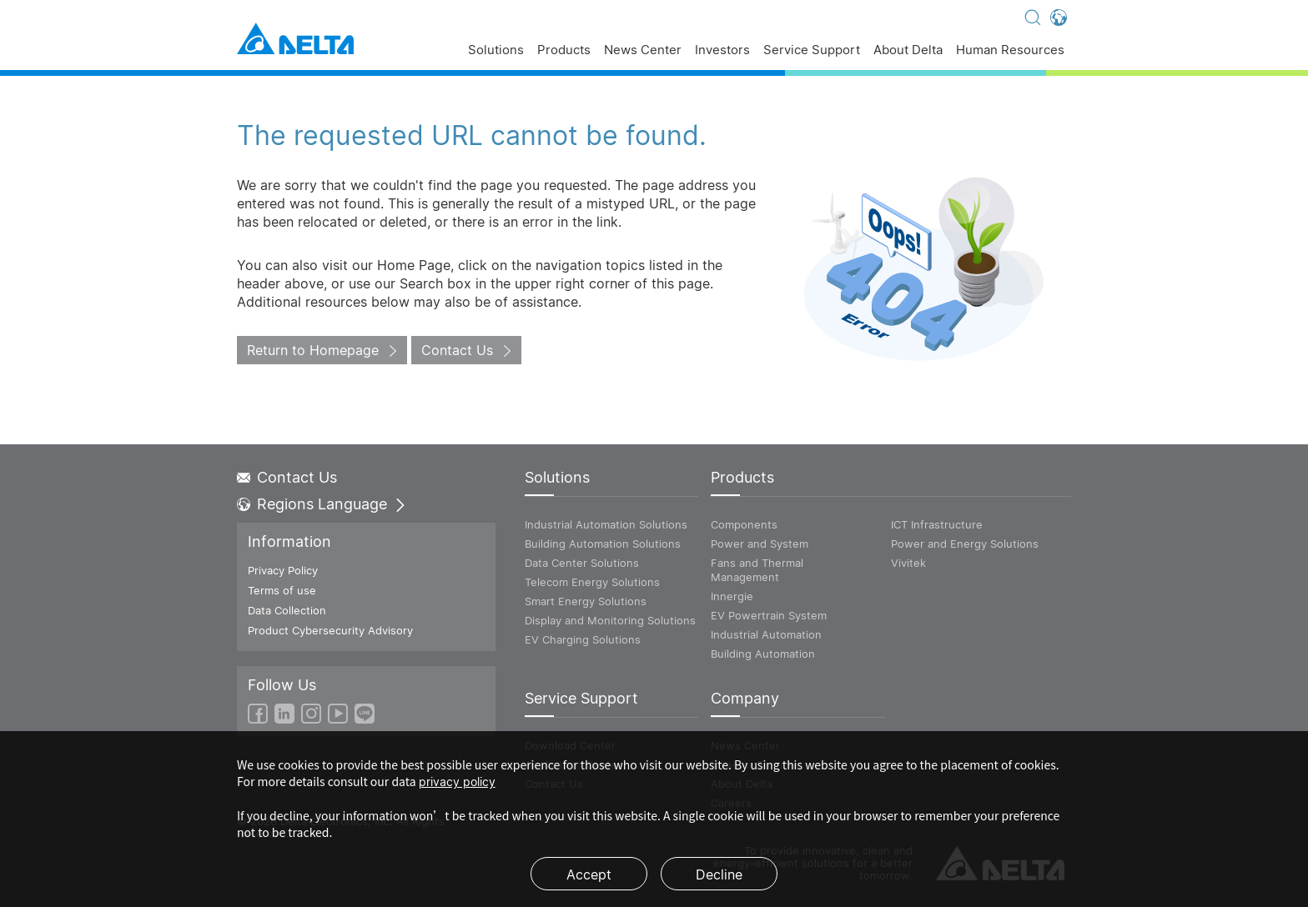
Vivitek (908, 562)
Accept (588, 874)
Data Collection (287, 610)
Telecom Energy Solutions (592, 582)
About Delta (908, 50)
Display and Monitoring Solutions (610, 620)
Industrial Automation (766, 634)
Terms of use (282, 590)
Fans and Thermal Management (757, 570)
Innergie (732, 596)
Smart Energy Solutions (585, 601)
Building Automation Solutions (603, 543)
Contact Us (457, 350)
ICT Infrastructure (937, 524)
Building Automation (763, 653)
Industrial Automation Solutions (606, 524)
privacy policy (457, 781)
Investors (722, 50)
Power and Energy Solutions (965, 543)
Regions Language (322, 504)
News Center (643, 50)
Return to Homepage (313, 350)
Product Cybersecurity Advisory (330, 630)
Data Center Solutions (582, 562)
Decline (719, 874)
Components (744, 524)
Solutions (496, 50)
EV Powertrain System (769, 615)
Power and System (759, 543)
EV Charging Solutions (583, 639)
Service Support (811, 50)
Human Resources (1010, 50)
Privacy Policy (283, 570)
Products (564, 50)
